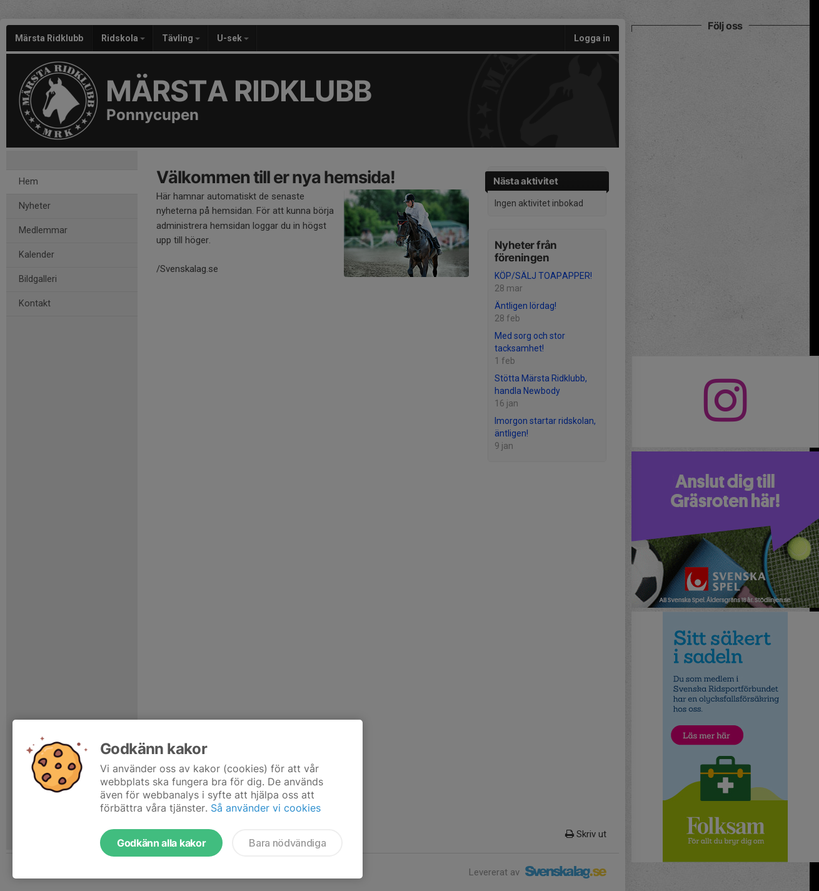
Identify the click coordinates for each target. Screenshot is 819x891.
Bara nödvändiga (287, 843)
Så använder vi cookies (266, 808)
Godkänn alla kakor (161, 843)
